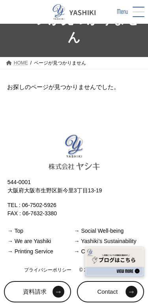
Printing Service (30, 251)
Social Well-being (99, 230)
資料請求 (35, 291)
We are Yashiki (29, 241)
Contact (107, 291)
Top (15, 230)
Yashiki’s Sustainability (105, 241)
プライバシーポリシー (47, 269)
